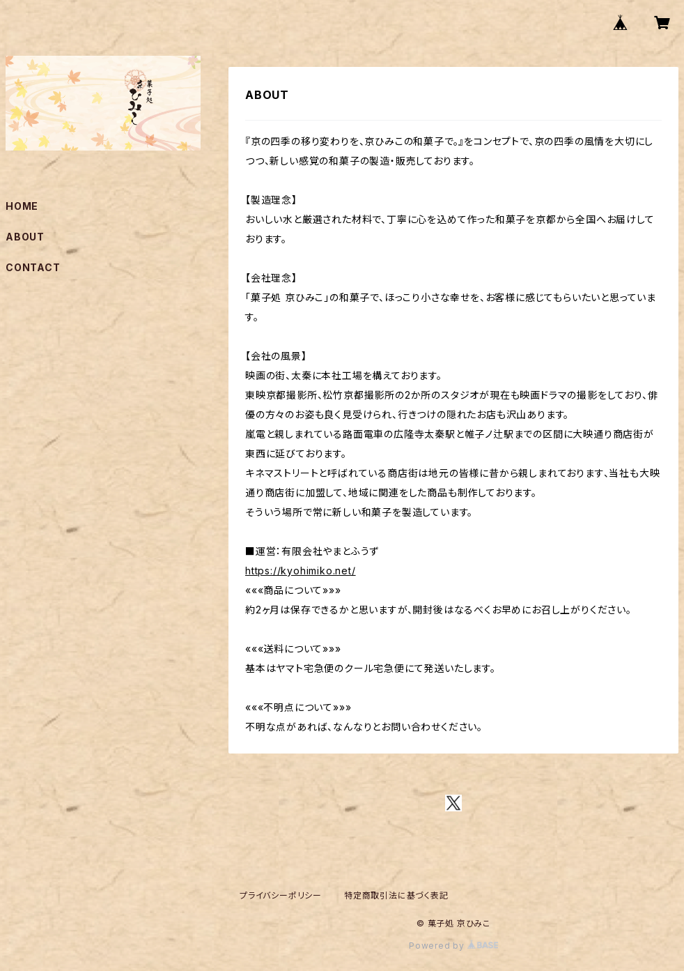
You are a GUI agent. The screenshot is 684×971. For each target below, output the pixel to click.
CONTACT (33, 267)
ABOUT (25, 237)
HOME (22, 206)
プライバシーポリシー (281, 895)
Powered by (453, 945)
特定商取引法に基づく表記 (396, 895)
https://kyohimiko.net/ (300, 570)
